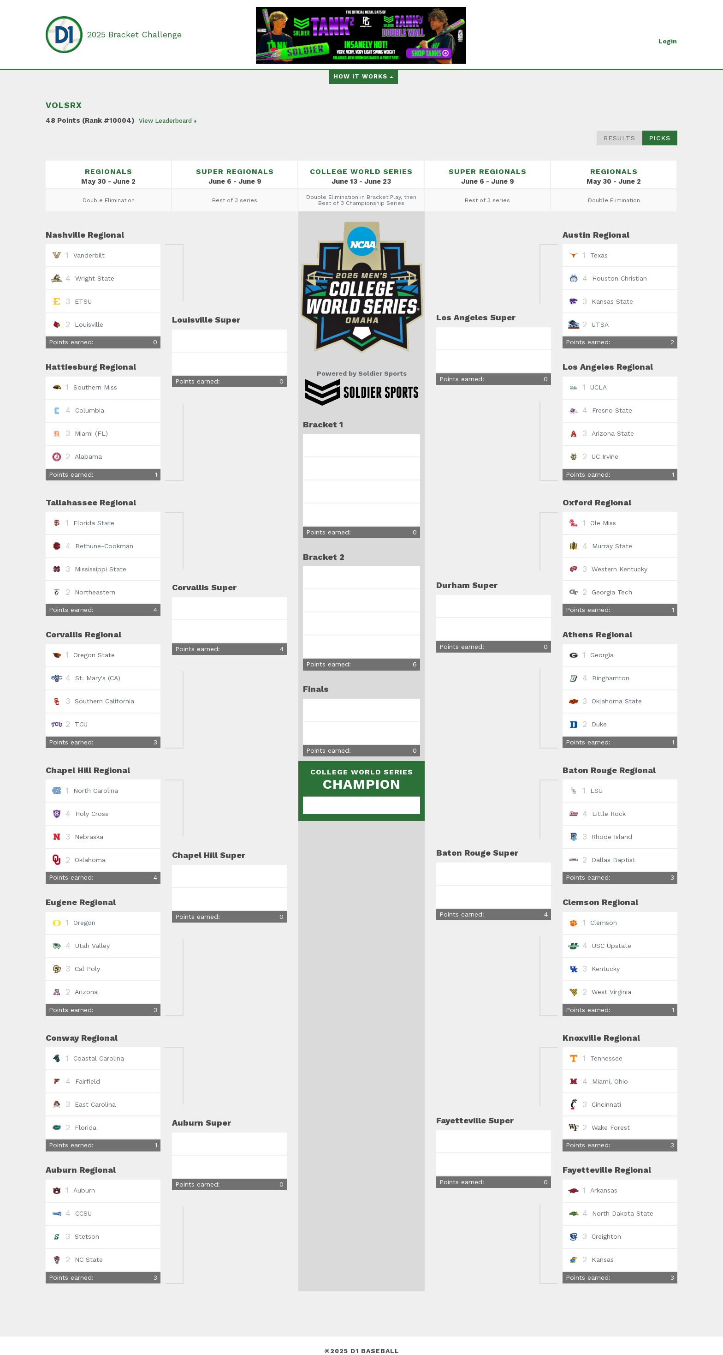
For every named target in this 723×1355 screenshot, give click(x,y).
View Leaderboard (167, 120)
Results (619, 138)
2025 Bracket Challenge (134, 34)
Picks (659, 138)
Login (667, 41)
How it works (363, 76)
